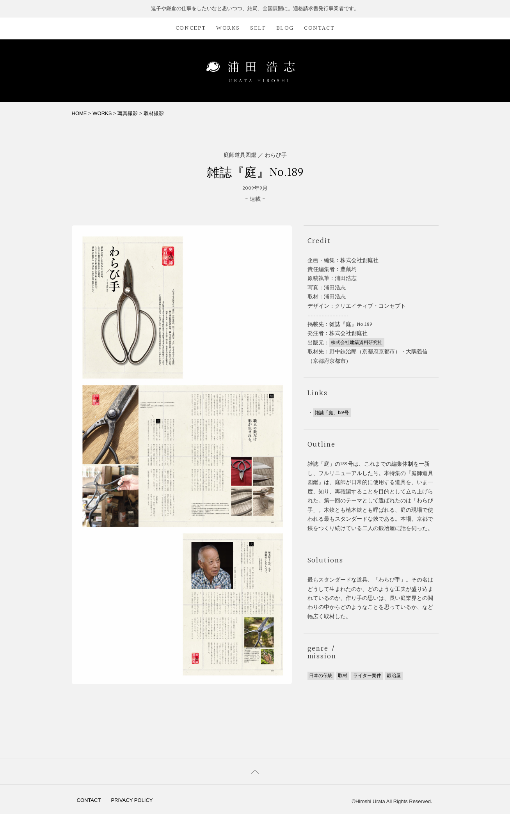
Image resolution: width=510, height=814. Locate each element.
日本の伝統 (320, 676)
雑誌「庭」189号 (332, 413)
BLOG (285, 28)
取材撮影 (154, 113)
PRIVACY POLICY (132, 800)
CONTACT (319, 28)
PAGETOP (255, 772)
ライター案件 (367, 676)
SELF (258, 28)
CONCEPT (191, 28)
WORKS (228, 28)
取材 (342, 676)
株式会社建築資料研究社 (356, 343)
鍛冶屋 (394, 676)
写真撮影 (127, 113)
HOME (79, 113)
